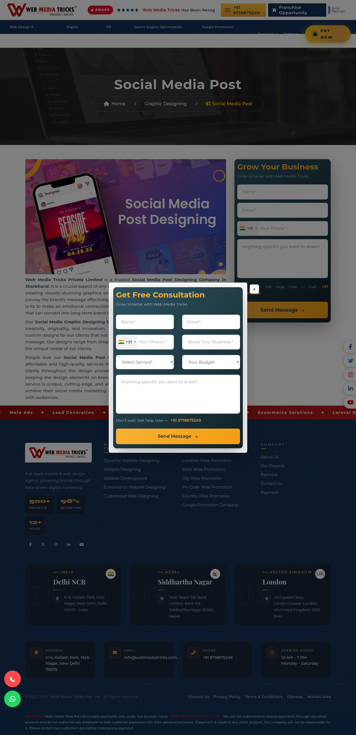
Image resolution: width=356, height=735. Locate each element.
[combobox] (126, 342)
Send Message (174, 436)
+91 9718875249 (185, 420)
